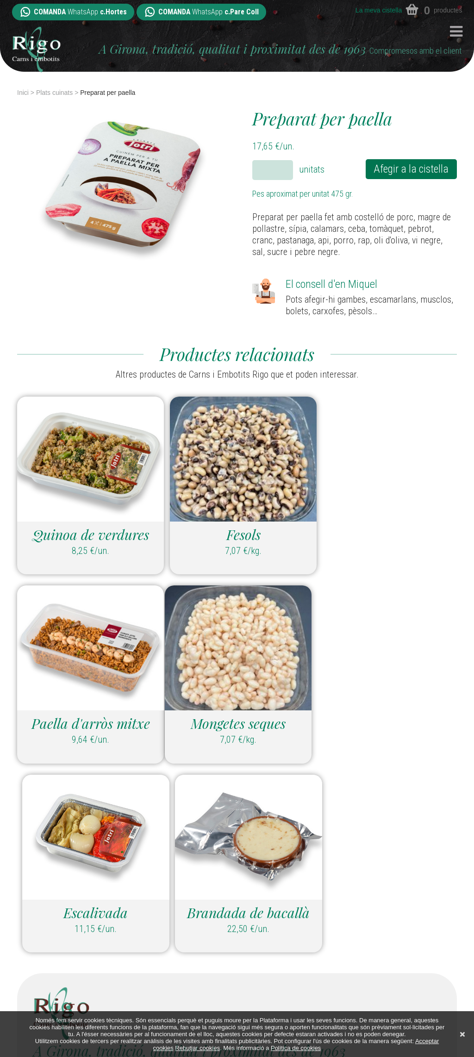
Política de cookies (296, 1048)
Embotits (325, 920)
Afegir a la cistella (411, 168)
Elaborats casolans (347, 935)
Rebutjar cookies (197, 1048)
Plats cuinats (54, 92)
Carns (318, 906)
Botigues (324, 992)
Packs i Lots (330, 964)
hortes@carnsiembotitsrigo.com (84, 952)
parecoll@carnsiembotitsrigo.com (223, 952)
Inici (23, 92)
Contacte (326, 1007)
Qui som (321, 978)
